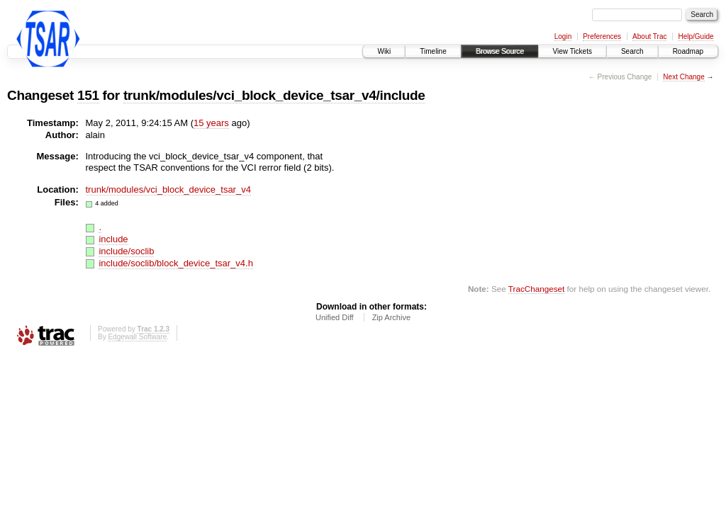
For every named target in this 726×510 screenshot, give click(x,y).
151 (88, 95)
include (113, 239)
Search (632, 51)
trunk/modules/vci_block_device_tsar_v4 (168, 189)
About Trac (649, 36)
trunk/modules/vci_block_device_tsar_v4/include (274, 95)
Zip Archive (391, 317)
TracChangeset (536, 288)
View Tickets (572, 51)
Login (562, 36)
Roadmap (688, 51)
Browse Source (500, 51)
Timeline (433, 51)
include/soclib (126, 251)
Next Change (683, 77)
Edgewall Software (137, 337)
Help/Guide (695, 36)
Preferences (602, 36)
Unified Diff (334, 317)
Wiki (384, 51)
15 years (211, 123)
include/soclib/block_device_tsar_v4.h (176, 263)
